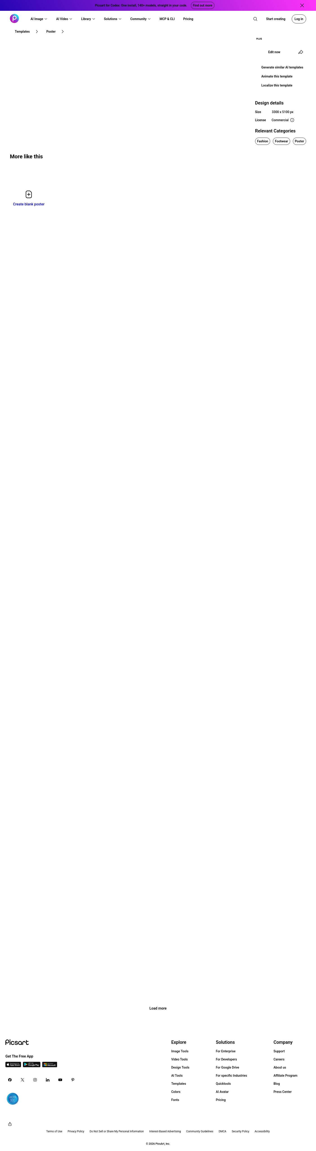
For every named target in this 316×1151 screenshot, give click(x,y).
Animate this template (277, 76)
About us (280, 1067)
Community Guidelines (199, 1131)
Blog (277, 1083)
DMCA (222, 1131)
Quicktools (223, 1083)
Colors (175, 1092)
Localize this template (276, 85)
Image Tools (180, 1051)
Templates (178, 1083)
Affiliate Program (285, 1075)
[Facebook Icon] (9, 1079)
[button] (39, 19)
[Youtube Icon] (60, 1079)
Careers (279, 1059)
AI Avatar (222, 1092)
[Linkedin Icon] (47, 1079)
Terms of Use (54, 1131)
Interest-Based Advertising (165, 1131)
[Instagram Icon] (35, 1079)
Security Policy (240, 1131)
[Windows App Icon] (49, 1066)
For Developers (226, 1059)
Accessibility (262, 1131)
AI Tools (177, 1075)
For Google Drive (227, 1067)
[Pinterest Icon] (72, 1079)
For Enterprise (226, 1051)
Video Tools (179, 1059)
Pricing (221, 1100)
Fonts (175, 1100)
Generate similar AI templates (282, 67)
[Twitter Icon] (22, 1079)
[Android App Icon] (31, 1066)
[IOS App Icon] (13, 1066)
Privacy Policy (76, 1131)
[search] (255, 18)
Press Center (283, 1092)
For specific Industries (231, 1075)
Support (279, 1051)
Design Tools (180, 1067)
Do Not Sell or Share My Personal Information (117, 1131)
